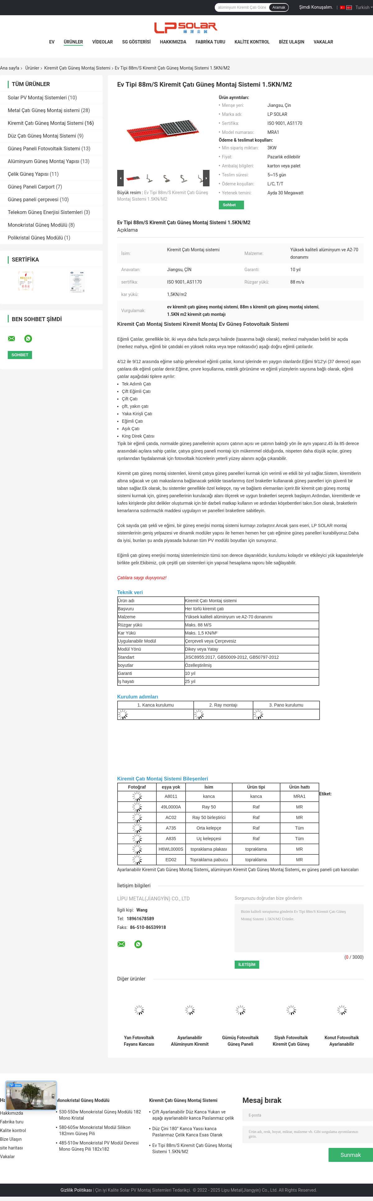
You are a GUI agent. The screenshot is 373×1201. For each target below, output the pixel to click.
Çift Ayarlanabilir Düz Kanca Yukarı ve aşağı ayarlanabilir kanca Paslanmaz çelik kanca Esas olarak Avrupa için (193, 1115)
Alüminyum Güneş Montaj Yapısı (43, 161)
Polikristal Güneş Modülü (35, 238)
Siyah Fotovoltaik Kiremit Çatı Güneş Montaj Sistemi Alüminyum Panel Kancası (291, 1041)
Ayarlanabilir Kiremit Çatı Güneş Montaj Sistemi (162, 869)
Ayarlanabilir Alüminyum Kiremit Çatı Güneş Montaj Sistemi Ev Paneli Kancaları (190, 1041)
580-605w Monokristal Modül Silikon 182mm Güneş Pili (95, 1130)
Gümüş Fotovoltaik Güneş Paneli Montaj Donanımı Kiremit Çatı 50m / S (240, 1041)
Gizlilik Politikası (76, 1190)
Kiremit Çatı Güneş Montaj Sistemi (77, 68)
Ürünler (73, 41)
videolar (102, 41)
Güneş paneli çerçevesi (33, 199)
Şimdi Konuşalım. (316, 7)
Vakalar (323, 41)
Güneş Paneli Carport (31, 187)
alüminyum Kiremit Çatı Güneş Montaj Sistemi (255, 869)
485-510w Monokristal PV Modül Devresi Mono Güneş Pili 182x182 (99, 1146)
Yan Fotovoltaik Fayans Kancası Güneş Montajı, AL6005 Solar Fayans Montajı (139, 1041)
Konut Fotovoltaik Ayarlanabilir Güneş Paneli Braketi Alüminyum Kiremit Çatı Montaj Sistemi (342, 1041)
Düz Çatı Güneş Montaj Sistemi (42, 136)
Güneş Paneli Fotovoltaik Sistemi (44, 149)
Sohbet (229, 204)
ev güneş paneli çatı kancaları (330, 869)
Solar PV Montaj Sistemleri (37, 98)
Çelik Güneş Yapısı (28, 174)
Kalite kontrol (252, 41)
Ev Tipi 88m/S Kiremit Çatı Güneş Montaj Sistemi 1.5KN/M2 (192, 1148)
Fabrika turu (210, 41)
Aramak (278, 7)
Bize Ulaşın (291, 41)
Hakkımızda (173, 41)
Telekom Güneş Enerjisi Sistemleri (45, 212)
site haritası (11, 1147)
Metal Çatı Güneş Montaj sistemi (44, 110)
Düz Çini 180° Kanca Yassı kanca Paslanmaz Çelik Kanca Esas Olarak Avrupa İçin (187, 1132)
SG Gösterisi (136, 41)
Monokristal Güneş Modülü (37, 225)
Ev (51, 41)
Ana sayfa (9, 68)
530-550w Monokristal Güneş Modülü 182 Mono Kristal (100, 1115)
